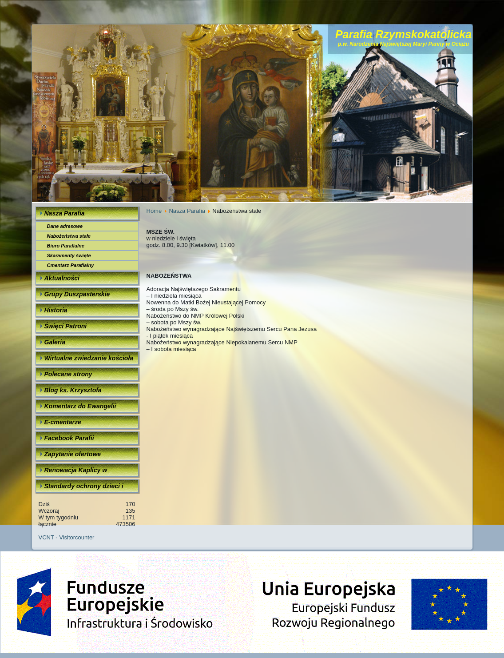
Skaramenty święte (69, 255)
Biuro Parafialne (65, 245)
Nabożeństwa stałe (69, 236)
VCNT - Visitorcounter (67, 537)
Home (154, 210)
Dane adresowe (65, 226)
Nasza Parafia (187, 210)
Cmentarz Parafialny (70, 265)
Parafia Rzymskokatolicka (403, 34)
